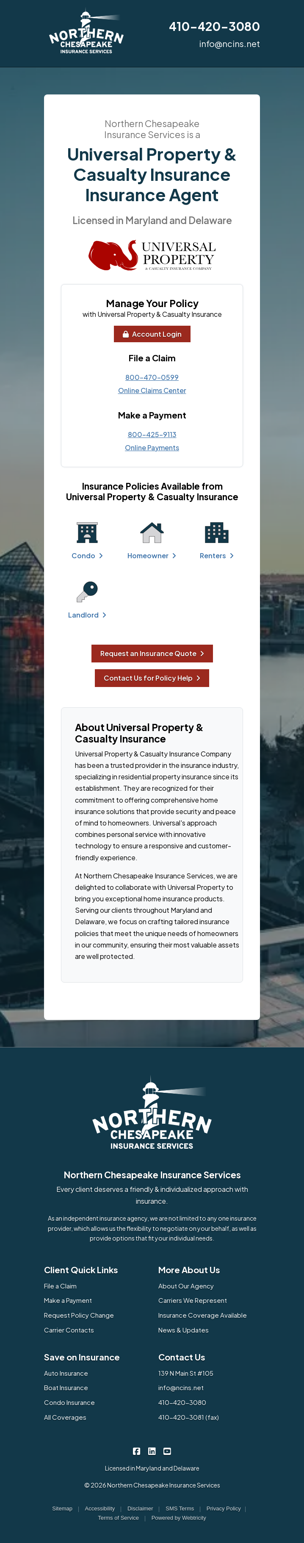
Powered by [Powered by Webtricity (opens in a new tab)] (179, 1518)
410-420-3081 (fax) (188, 1417)
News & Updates (183, 1330)
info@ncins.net (229, 43)
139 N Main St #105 (185, 1373)
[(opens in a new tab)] (152, 255)
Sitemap (62, 1508)
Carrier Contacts (69, 1330)
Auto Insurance (66, 1373)
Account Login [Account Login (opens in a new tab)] (152, 334)
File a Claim (60, 1286)
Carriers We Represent (192, 1300)
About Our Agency (186, 1286)
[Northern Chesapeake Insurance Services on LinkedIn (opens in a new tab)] (152, 1451)
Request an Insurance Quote (152, 653)
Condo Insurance (69, 1402)
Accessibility (100, 1508)
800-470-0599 (152, 377)
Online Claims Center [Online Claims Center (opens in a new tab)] (152, 390)
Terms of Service (118, 1518)
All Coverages (65, 1417)
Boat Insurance (66, 1387)
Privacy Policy (224, 1508)
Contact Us (181, 1357)
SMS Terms (180, 1508)
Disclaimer (140, 1508)
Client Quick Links (81, 1269)
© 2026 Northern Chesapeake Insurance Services (152, 1485)
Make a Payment (68, 1300)
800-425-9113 (152, 434)
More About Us (189, 1269)
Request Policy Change (79, 1315)
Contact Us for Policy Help (152, 677)
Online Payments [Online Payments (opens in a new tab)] (152, 447)
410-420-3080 (214, 26)
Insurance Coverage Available (202, 1315)
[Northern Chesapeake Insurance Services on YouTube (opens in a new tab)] (167, 1451)
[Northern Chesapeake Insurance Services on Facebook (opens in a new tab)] (137, 1451)
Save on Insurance (82, 1357)
